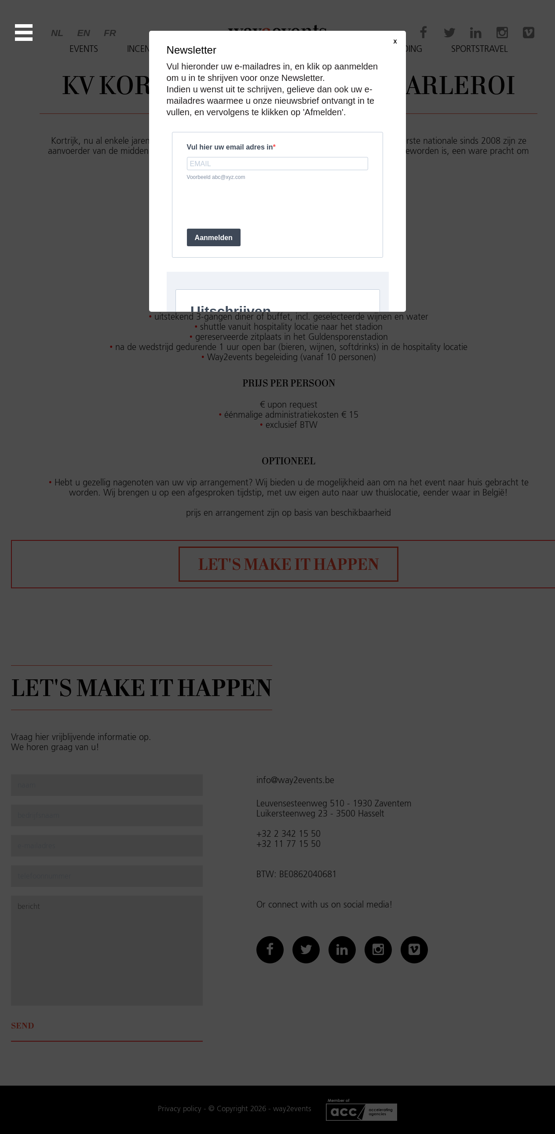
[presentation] (254, 204)
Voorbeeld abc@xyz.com (216, 177)
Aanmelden (214, 237)
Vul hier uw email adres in (230, 147)
